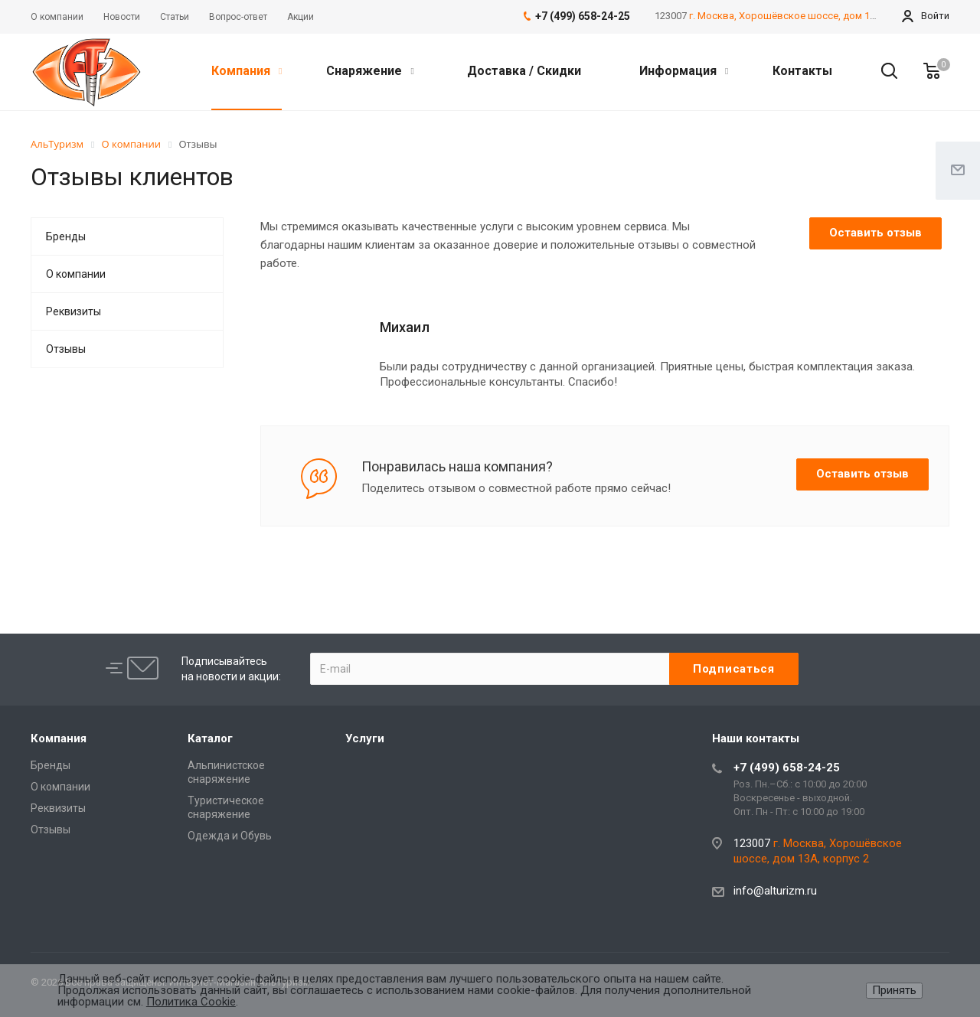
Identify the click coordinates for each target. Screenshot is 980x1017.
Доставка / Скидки (524, 71)
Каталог (210, 738)
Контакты (802, 71)
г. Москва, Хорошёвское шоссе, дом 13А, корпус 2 (808, 15)
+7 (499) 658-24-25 (786, 767)
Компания (246, 71)
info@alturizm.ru (775, 891)
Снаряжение (369, 71)
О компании (76, 274)
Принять (894, 990)
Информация (683, 71)
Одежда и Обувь (230, 836)
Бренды (66, 236)
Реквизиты (73, 311)
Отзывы (66, 349)
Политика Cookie (191, 1002)
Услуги (364, 738)
